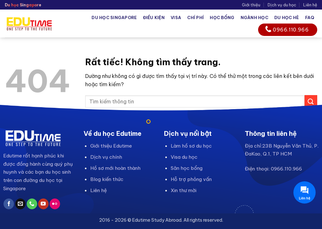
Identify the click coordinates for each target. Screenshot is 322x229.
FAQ (309, 17)
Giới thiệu (251, 4)
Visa (176, 17)
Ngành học (254, 17)
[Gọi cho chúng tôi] (32, 203)
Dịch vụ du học (282, 4)
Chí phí (195, 17)
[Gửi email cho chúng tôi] (20, 203)
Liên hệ (310, 4)
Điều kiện (154, 17)
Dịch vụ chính (106, 157)
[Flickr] (55, 203)
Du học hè (286, 17)
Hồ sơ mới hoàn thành (115, 168)
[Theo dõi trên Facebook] (8, 203)
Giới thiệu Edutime (111, 146)
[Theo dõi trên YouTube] (43, 203)
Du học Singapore (114, 17)
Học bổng (222, 17)
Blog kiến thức (106, 179)
